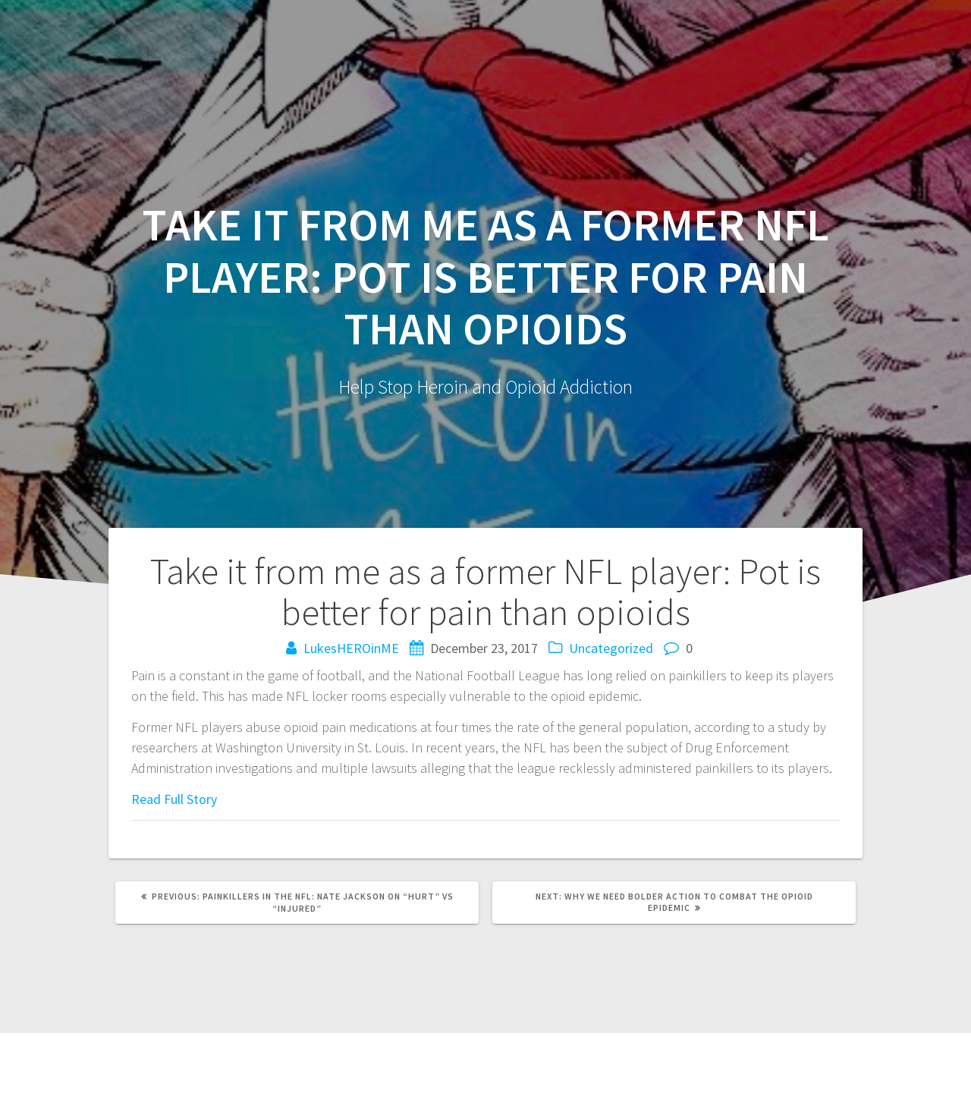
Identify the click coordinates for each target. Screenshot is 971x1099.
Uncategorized (611, 648)
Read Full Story (174, 799)
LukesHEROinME (351, 648)
